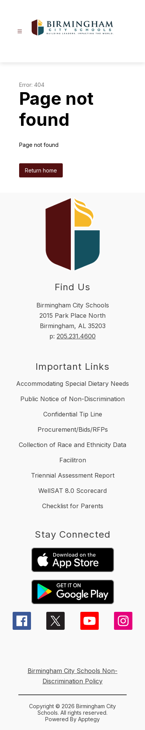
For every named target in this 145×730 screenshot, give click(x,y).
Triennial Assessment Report (72, 475)
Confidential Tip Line (72, 414)
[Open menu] (19, 31)
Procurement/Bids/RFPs (72, 429)
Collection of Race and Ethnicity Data (72, 445)
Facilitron (72, 460)
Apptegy (89, 719)
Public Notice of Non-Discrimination (72, 399)
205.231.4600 (76, 336)
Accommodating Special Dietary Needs (72, 383)
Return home (41, 170)
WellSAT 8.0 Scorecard (72, 490)
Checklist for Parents (72, 506)
